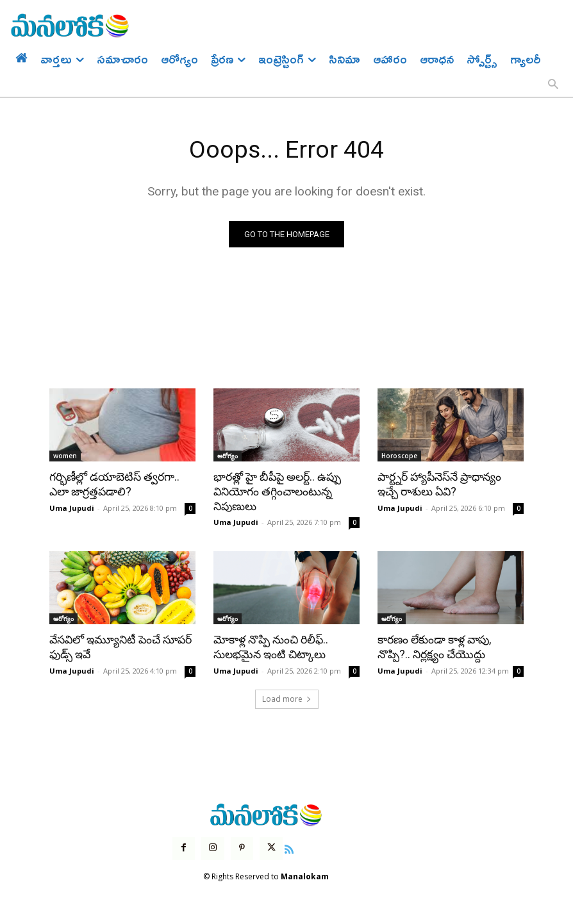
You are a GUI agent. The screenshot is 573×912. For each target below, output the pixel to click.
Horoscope (399, 456)
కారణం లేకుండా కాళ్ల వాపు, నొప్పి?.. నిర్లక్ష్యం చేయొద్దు (434, 646)
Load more (286, 697)
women (65, 456)
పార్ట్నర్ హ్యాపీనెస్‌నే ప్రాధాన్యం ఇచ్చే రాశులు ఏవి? (439, 484)
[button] (553, 85)
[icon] (288, 846)
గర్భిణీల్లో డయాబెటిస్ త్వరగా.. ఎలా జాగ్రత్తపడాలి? (113, 484)
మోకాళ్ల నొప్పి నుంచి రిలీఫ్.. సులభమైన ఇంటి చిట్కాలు (269, 646)
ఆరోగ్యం (227, 456)
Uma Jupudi (71, 507)
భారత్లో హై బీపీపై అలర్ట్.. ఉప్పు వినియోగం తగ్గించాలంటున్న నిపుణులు (276, 491)
